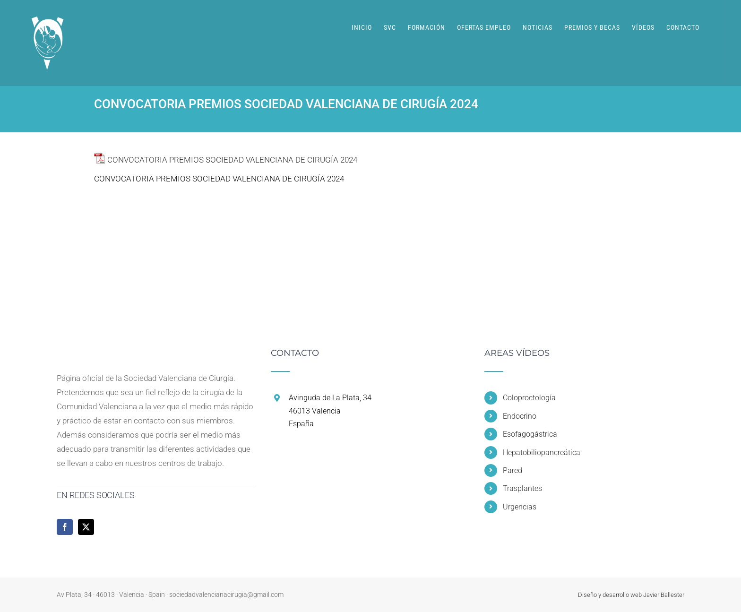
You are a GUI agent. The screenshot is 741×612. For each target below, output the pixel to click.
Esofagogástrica (530, 434)
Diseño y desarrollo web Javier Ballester (631, 594)
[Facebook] (65, 527)
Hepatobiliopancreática (541, 452)
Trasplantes (522, 488)
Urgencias (519, 506)
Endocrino (519, 416)
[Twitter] (86, 527)
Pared (512, 470)
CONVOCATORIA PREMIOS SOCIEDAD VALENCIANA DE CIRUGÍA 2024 (232, 159)
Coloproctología (529, 397)
